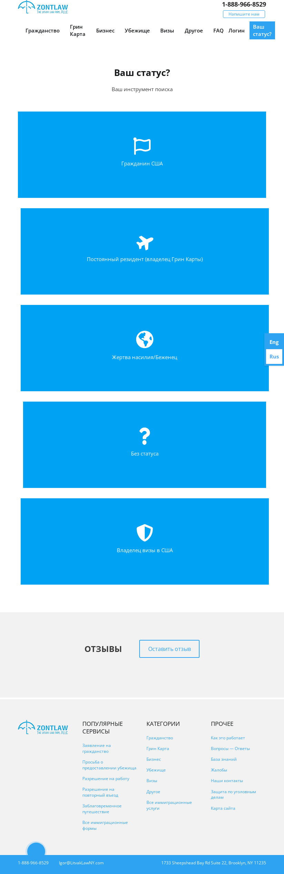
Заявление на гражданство (96, 748)
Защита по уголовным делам (233, 794)
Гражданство (43, 30)
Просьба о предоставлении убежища (109, 765)
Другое (194, 30)
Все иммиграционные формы (105, 825)
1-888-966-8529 (244, 4)
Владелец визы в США (145, 550)
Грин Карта (77, 30)
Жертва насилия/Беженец (144, 357)
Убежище (137, 30)
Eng (274, 341)
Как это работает (228, 738)
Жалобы (219, 770)
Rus (274, 356)
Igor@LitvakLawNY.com (81, 863)
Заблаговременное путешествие (102, 809)
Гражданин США (142, 163)
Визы (167, 30)
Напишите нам (244, 14)
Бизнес (105, 30)
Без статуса (145, 453)
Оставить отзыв (169, 649)
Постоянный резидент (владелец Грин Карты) (145, 259)
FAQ (218, 30)
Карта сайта (223, 808)
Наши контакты (227, 781)
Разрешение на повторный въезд (100, 792)
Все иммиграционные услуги (169, 805)
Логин (237, 30)
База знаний (224, 759)
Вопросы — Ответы (230, 748)
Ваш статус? (262, 30)
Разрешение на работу (105, 778)
